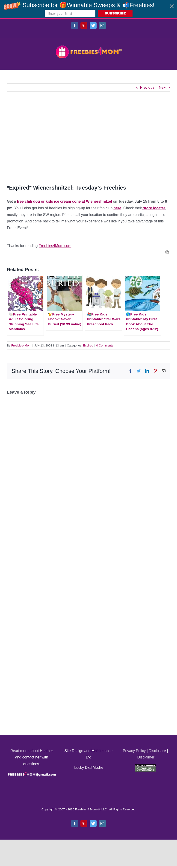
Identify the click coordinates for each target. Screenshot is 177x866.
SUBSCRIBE (115, 13)
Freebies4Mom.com (55, 246)
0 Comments (104, 345)
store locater (153, 208)
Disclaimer (145, 757)
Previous (147, 87)
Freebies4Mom (21, 345)
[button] (88, 9)
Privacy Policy (134, 751)
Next (162, 87)
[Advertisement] (88, 137)
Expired (88, 345)
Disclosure (157, 751)
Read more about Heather (31, 751)
